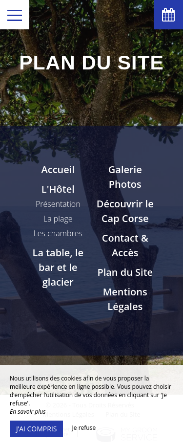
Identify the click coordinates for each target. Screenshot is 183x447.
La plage (58, 218)
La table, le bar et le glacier (58, 267)
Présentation (58, 204)
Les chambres (58, 233)
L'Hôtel (58, 189)
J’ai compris (36, 428)
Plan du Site (125, 272)
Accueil (58, 169)
